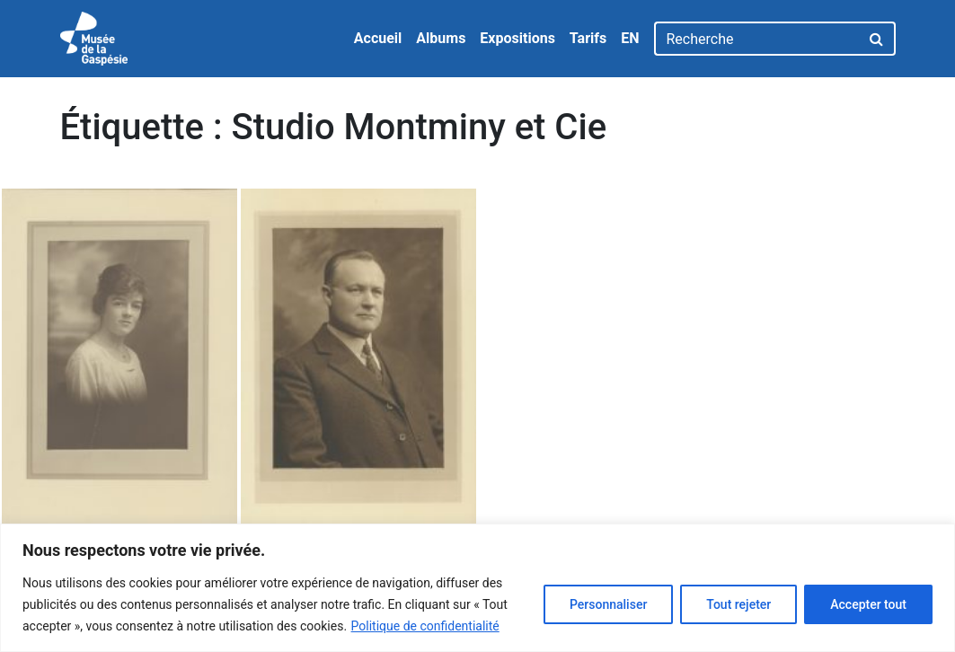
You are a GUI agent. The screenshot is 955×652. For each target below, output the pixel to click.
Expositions (517, 38)
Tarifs (588, 38)
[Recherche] (757, 39)
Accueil (378, 38)
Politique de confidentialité (425, 626)
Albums (440, 38)
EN (630, 38)
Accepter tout (868, 604)
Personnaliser (608, 604)
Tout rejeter (738, 604)
